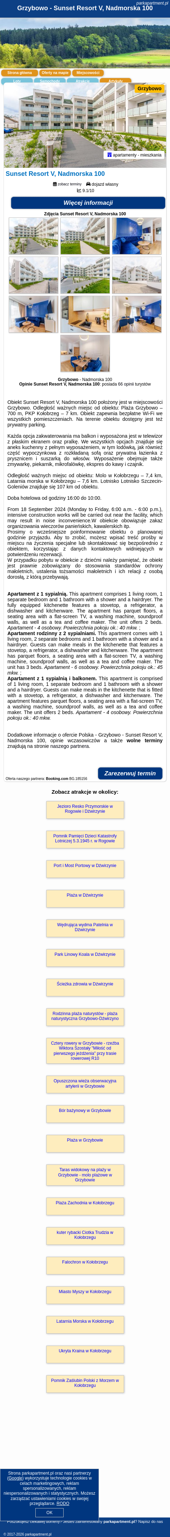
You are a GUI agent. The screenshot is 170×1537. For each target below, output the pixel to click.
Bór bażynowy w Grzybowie (85, 1110)
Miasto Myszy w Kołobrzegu (85, 1291)
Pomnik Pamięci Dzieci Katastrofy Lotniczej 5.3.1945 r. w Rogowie (85, 838)
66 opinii (126, 384)
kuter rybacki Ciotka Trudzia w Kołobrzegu (85, 1235)
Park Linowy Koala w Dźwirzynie (85, 954)
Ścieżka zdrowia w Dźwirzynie (85, 984)
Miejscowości (88, 73)
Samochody (50, 81)
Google (15, 1478)
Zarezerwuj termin (130, 773)
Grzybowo (149, 88)
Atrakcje (82, 81)
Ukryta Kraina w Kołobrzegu (85, 1350)
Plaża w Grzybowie (85, 1140)
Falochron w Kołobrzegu (85, 1262)
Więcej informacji (88, 202)
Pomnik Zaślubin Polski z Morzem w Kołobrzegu (85, 1383)
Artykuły (116, 81)
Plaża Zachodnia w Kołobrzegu (85, 1202)
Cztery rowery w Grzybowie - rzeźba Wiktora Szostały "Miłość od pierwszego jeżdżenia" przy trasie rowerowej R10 (85, 1051)
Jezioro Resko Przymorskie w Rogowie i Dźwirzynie (85, 809)
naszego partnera (69, 746)
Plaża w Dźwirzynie (85, 895)
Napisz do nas (150, 1521)
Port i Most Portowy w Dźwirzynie (85, 865)
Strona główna (19, 73)
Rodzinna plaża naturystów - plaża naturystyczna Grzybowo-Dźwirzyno (85, 1016)
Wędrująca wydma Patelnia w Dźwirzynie (85, 927)
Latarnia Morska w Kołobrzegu (84, 1321)
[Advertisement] (85, 1465)
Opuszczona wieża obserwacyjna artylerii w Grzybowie (85, 1083)
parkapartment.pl (152, 3)
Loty (16, 81)
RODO (63, 1503)
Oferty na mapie (55, 73)
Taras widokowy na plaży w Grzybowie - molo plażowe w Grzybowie (85, 1174)
